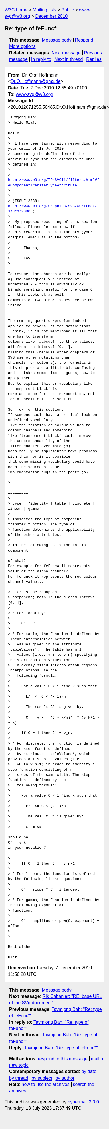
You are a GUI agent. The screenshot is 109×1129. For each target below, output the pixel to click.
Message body (57, 40)
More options (22, 46)
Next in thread (68, 59)
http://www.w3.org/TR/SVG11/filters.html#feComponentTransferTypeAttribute (53, 183)
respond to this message (62, 1058)
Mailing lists (44, 9)
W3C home (16, 9)
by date (88, 1071)
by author (64, 1078)
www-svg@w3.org (34, 94)
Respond (84, 40)
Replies (93, 59)
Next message (66, 52)
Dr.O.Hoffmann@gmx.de (35, 81)
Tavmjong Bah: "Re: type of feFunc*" (61, 1047)
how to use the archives (46, 1084)
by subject (42, 1078)
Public (67, 9)
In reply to (41, 59)
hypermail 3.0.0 (83, 1101)
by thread (18, 1078)
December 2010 (51, 16)
